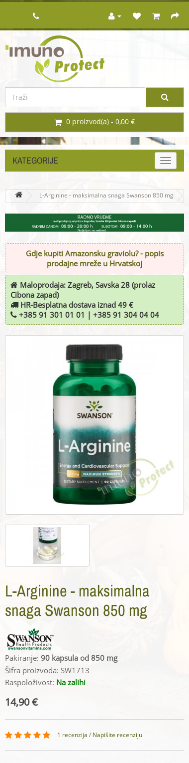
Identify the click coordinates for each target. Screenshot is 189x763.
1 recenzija (72, 735)
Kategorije (35, 160)
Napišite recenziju (117, 735)
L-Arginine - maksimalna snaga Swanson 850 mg (106, 195)
